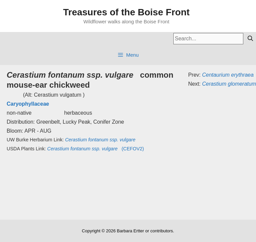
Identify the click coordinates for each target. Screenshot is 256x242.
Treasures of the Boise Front (126, 12)
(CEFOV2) (95, 148)
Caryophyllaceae (28, 104)
